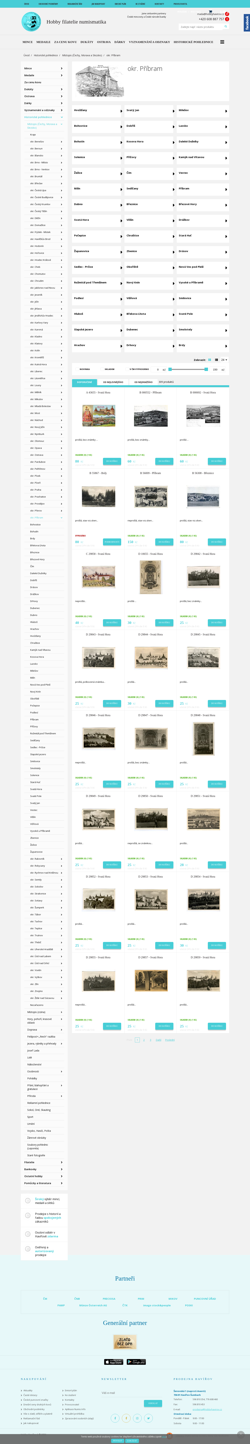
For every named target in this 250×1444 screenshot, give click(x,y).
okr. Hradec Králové (40, 259)
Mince (28, 68)
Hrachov (34, 629)
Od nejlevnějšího (113, 382)
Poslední (170, 1040)
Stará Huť (35, 782)
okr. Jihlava (36, 308)
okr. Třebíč (35, 942)
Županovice (36, 851)
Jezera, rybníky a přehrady (41, 1043)
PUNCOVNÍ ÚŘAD (205, 1298)
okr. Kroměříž (37, 357)
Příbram (34, 719)
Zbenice (34, 837)
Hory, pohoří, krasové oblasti (39, 1020)
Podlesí (34, 712)
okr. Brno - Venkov (39, 169)
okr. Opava (36, 447)
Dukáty (28, 89)
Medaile (29, 75)
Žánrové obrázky (36, 1137)
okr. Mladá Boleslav (40, 406)
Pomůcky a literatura (37, 1183)
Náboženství (34, 1064)
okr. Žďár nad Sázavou (42, 998)
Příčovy (34, 726)
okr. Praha (35, 489)
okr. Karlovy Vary (39, 322)
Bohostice (35, 524)
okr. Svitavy (36, 900)
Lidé (29, 1057)
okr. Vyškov (36, 977)
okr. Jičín (34, 301)
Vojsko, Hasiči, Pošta (39, 1130)
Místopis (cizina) (36, 1012)
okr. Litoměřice (37, 378)
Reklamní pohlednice (38, 1103)
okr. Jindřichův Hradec (41, 315)
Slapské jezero (38, 754)
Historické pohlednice (46, 55)
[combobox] (224, 360)
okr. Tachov (36, 921)
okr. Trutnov (36, 935)
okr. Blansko (36, 155)
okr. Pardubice (37, 461)
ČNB (77, 1298)
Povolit (117, 1440)
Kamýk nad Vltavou (40, 649)
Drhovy (34, 601)
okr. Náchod (36, 420)
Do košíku (112, 461)
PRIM (141, 1298)
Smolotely (35, 768)
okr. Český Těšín (38, 211)
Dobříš (33, 580)
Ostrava (29, 96)
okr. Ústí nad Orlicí (39, 963)
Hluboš (34, 622)
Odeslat (153, 1403)
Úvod (27, 55)
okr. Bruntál (36, 176)
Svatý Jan (35, 803)
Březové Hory (37, 559)
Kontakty (69, 1400)
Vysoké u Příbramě (40, 830)
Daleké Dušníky (38, 573)
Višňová (34, 823)
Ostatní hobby (33, 1176)
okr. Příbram (36, 517)
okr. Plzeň (35, 482)
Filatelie (29, 1162)
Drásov (34, 587)
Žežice (33, 844)
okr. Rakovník (37, 858)
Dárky (28, 103)
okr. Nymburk (37, 434)
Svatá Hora (36, 789)
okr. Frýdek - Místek (40, 232)
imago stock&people (157, 1305)
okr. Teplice (36, 928)
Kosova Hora (37, 656)
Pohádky (32, 1078)
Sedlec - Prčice (37, 747)
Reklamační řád (31, 1418)
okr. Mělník (35, 392)
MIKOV (173, 1298)
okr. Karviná (36, 329)
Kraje (33, 134)
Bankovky (30, 1169)
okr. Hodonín (37, 246)
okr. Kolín (35, 350)
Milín (32, 677)
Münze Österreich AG (93, 1305)
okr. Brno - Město (39, 162)
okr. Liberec (36, 371)
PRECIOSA (109, 1298)
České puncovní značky (35, 1400)
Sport (30, 1116)
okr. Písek (35, 475)
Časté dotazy (30, 1395)
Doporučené (84, 382)
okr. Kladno (36, 336)
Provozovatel (72, 1404)
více (164, 1436)
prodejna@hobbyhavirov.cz (207, 1409)
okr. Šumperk (37, 907)
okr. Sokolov (36, 886)
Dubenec (35, 608)
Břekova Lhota (37, 545)
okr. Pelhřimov (37, 468)
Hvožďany (35, 635)
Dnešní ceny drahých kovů (37, 1404)
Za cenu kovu (32, 82)
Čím (32, 566)
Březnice (34, 552)
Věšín (33, 817)
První (129, 1040)
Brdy (32, 538)
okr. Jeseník (36, 294)
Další (158, 1040)
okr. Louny (35, 385)
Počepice (35, 705)
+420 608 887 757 (211, 19)
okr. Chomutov (37, 273)
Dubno (33, 615)
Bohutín (34, 531)
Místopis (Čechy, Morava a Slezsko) (82, 55)
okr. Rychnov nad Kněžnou (44, 872)
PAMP (61, 1305)
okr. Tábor (35, 914)
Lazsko (34, 663)
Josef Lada (33, 1050)
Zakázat (132, 1440)
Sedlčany (35, 740)
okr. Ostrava (36, 454)
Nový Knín (35, 691)
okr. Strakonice (38, 893)
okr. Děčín (35, 218)
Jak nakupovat (31, 1423)
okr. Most (35, 413)
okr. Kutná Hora (38, 364)
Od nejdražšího (143, 382)
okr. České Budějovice (41, 197)
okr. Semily (36, 879)
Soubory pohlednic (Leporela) (37, 1146)
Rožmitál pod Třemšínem (43, 733)
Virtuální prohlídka (74, 1413)
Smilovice (35, 761)
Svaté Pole (35, 796)
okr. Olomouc (37, 441)
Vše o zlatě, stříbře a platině (37, 1413)
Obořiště (34, 698)
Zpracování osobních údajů (79, 1418)
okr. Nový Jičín (37, 427)
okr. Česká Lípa (38, 190)
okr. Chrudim (37, 280)
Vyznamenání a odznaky (39, 110)
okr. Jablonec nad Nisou (42, 287)
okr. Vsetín (35, 970)
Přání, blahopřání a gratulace (38, 1087)
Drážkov (34, 594)
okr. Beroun (36, 148)
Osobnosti (33, 1071)
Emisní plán (71, 1390)
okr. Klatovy (36, 343)
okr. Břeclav (36, 183)
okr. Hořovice (37, 253)
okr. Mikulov (36, 399)
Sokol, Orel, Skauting (39, 1110)
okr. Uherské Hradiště (41, 949)
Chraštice (35, 642)
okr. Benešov (37, 141)
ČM (45, 1298)
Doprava (32, 1029)
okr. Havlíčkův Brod (40, 239)
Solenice (34, 775)
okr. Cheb (35, 266)
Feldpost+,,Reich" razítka (41, 1036)
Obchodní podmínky (34, 1409)
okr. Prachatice (38, 496)
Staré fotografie (36, 1155)
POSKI (189, 1305)
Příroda (31, 1096)
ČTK (125, 1305)
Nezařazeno (36, 1005)
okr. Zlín (34, 984)
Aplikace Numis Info (75, 1409)
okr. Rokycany (37, 865)
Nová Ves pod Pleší (40, 684)
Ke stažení (70, 1395)
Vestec (33, 810)
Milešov (34, 670)
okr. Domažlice (37, 225)
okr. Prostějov (37, 503)
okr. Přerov (36, 510)
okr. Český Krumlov (40, 204)
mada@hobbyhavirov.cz (210, 14)
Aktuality (27, 1390)
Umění (31, 1123)
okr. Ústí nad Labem (40, 956)
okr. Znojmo (36, 991)
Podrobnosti (112, 542)
